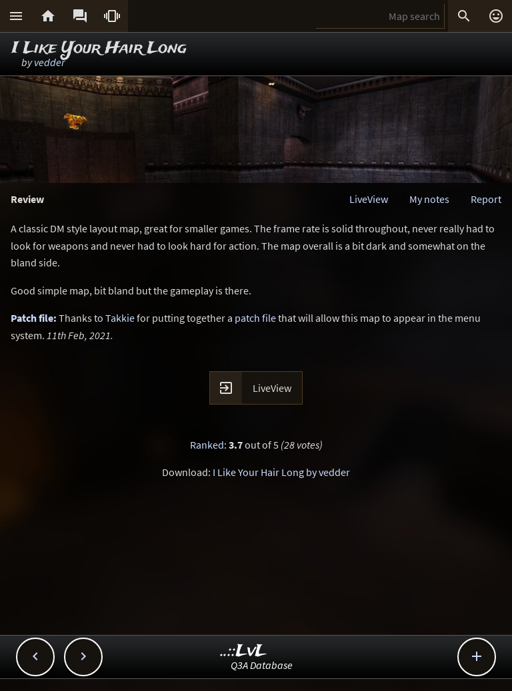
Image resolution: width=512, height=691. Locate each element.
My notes (429, 199)
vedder (49, 62)
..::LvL (243, 651)
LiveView (368, 199)
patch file (255, 317)
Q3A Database (262, 665)
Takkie (120, 317)
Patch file (32, 317)
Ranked (207, 444)
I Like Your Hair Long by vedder (281, 472)
